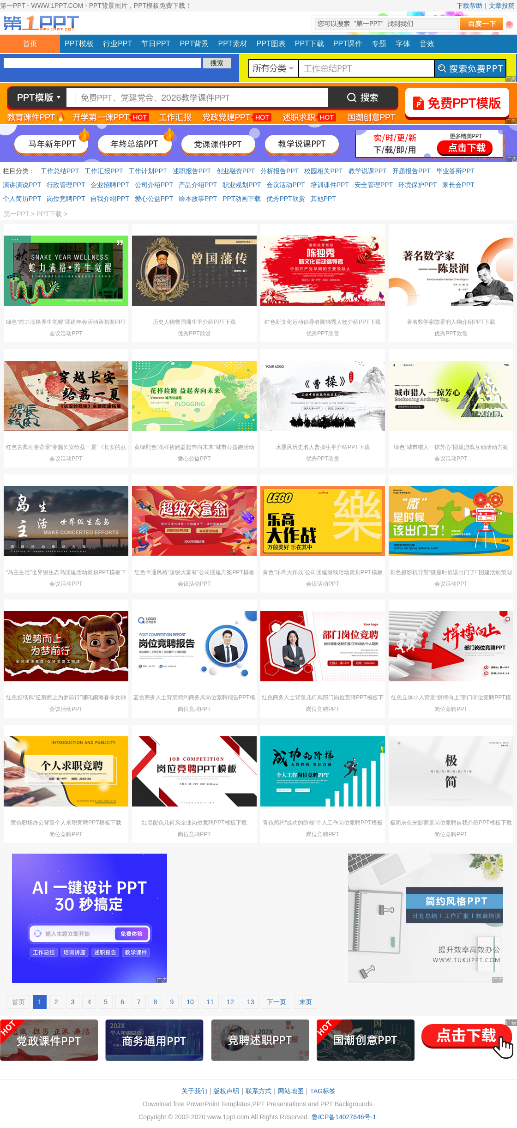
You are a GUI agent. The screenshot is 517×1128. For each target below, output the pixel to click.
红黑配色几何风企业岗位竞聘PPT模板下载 (194, 822)
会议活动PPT (285, 184)
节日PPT (155, 44)
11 (210, 1002)
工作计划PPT (147, 171)
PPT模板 (79, 44)
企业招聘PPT (109, 184)
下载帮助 (469, 5)
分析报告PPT (279, 171)
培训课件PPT (330, 184)
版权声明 (226, 1091)
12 (230, 1002)
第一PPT (16, 214)
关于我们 (194, 1091)
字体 (403, 44)
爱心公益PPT (154, 198)
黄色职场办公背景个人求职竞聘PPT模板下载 (66, 822)
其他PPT (323, 198)
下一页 (276, 1002)
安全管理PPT (374, 184)
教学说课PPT (368, 171)
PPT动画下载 (241, 198)
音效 (427, 44)
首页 (30, 44)
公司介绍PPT (154, 184)
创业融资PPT (235, 171)
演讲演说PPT (22, 184)
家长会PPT (458, 184)
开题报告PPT (411, 171)
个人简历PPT (22, 198)
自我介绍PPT (109, 198)
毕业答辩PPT (455, 171)
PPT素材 (232, 44)
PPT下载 (309, 44)
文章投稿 (502, 5)
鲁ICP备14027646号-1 (344, 1117)
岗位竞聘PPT (66, 198)
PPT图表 (271, 44)
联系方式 (258, 1091)
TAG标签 (323, 1091)
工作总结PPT (60, 171)
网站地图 (291, 1091)
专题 (379, 44)
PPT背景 (194, 44)
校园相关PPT (323, 171)
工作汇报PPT (103, 171)
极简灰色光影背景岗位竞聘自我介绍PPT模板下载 (450, 822)
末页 (305, 1002)
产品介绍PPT (198, 184)
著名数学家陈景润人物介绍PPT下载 (451, 322)
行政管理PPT (66, 184)
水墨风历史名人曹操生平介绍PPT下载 (322, 447)
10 (190, 1002)
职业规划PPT (241, 184)
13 (250, 1002)
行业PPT (117, 44)
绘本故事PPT (198, 198)
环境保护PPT (417, 184)
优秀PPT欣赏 (285, 198)
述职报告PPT (192, 171)
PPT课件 (347, 44)
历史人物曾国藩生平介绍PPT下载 (194, 322)
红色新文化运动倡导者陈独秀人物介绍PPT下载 (322, 322)
